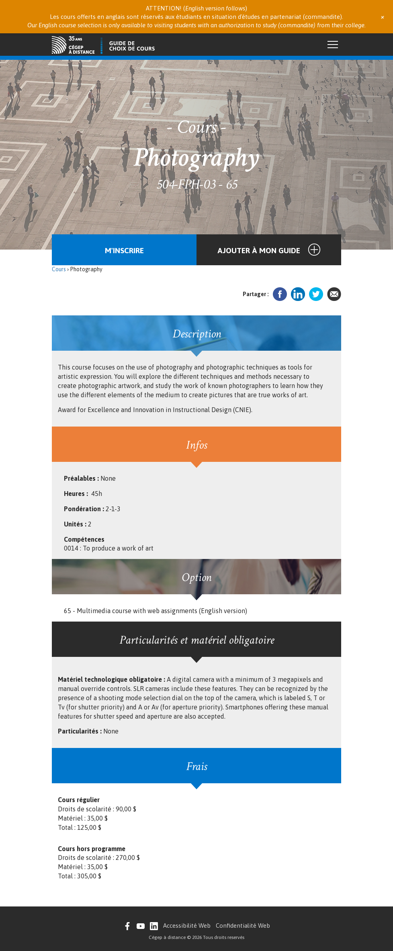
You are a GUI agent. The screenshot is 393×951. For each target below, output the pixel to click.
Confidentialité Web (243, 925)
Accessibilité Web (187, 925)
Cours (59, 269)
